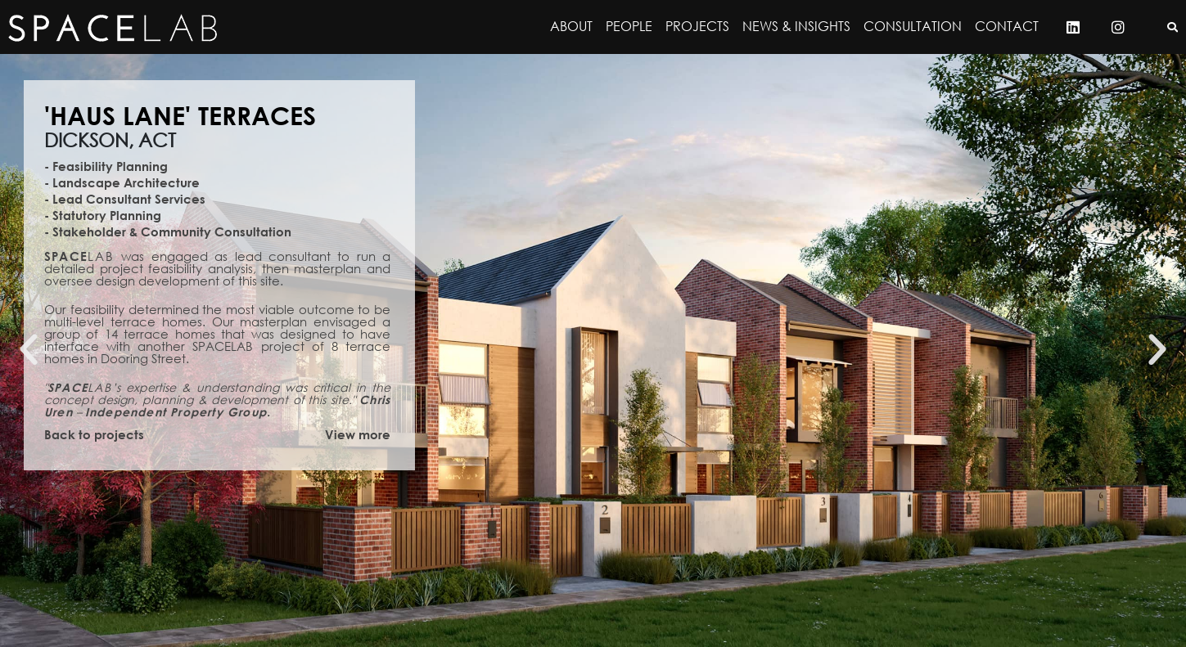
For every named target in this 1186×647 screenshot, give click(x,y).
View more (357, 434)
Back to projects (94, 434)
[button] (28, 350)
